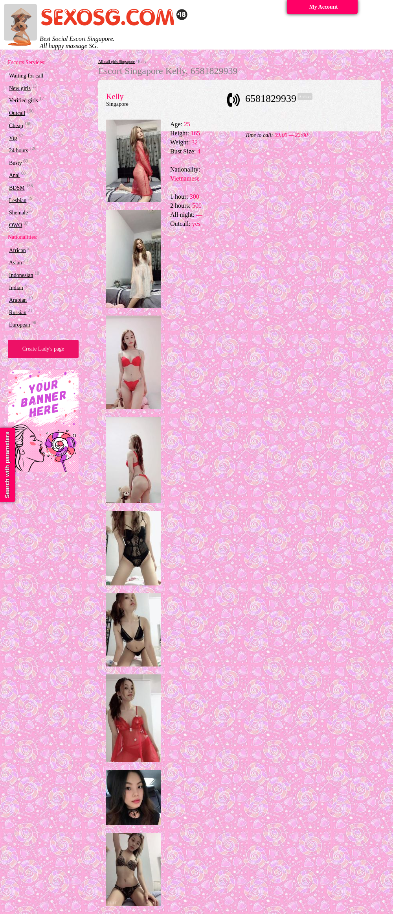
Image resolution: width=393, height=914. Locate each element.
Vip (13, 138)
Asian (15, 263)
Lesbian (17, 200)
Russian (17, 312)
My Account (323, 7)
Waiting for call (26, 76)
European (19, 325)
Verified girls (23, 100)
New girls (20, 88)
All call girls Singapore (116, 61)
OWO (15, 225)
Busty (15, 163)
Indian (16, 287)
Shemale (18, 213)
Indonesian (21, 275)
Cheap (16, 125)
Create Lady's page (43, 349)
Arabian (18, 300)
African (17, 250)
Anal (14, 175)
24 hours (18, 150)
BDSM (17, 188)
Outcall (17, 113)
